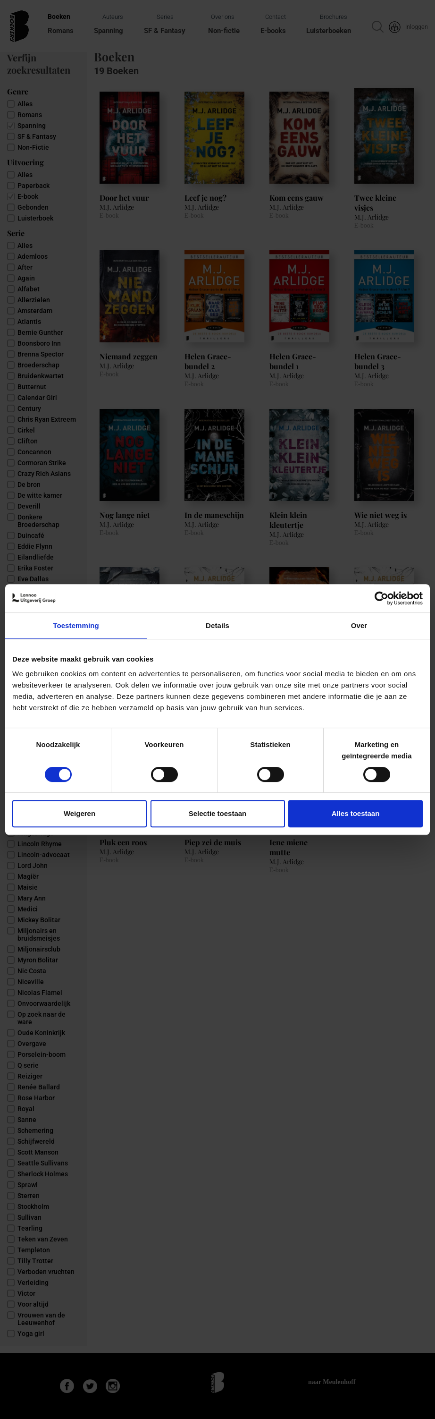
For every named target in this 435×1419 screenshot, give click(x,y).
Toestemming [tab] (76, 625)
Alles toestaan (356, 813)
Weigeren (79, 813)
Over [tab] (359, 625)
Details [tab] (217, 625)
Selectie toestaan (218, 813)
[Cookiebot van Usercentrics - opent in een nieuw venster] (381, 598)
